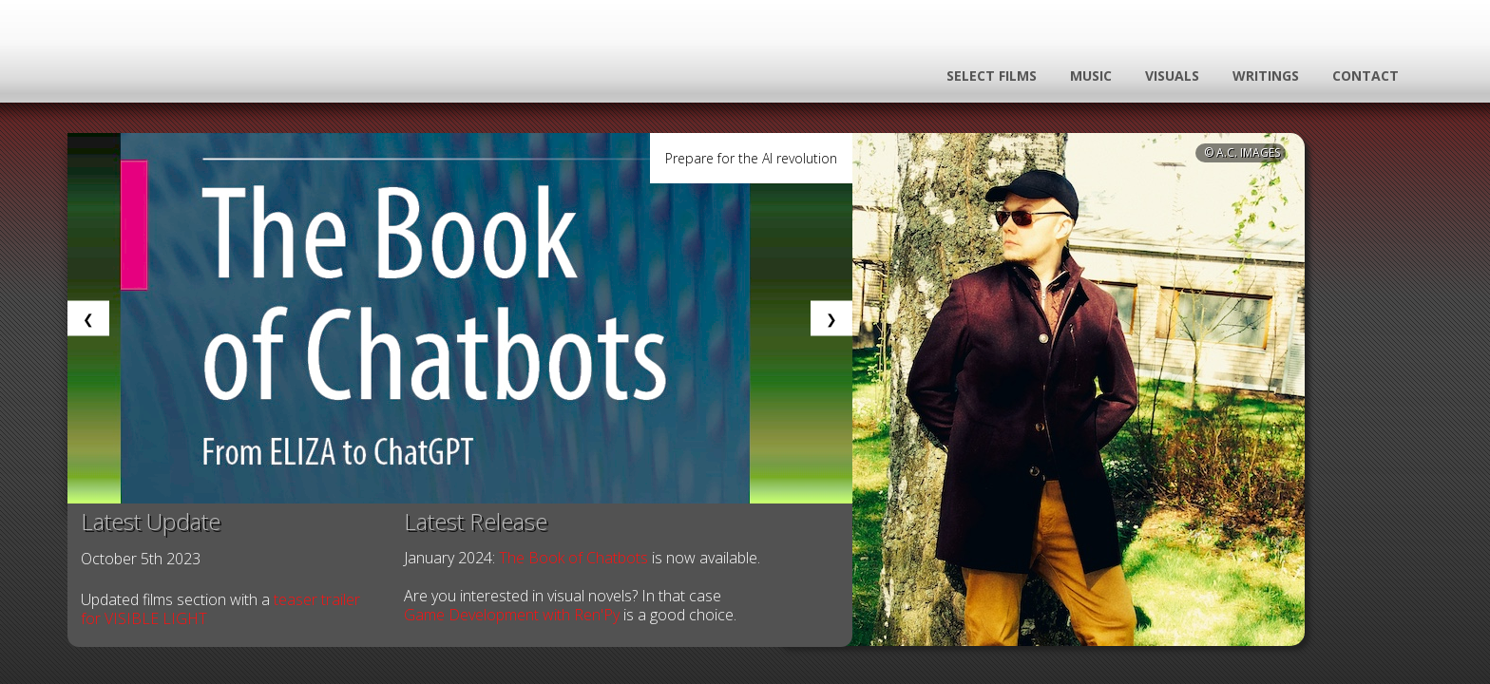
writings (1265, 75)
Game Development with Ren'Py (512, 614)
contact (1365, 75)
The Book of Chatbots (573, 557)
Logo (239, 73)
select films (991, 75)
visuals (1172, 75)
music (1091, 75)
